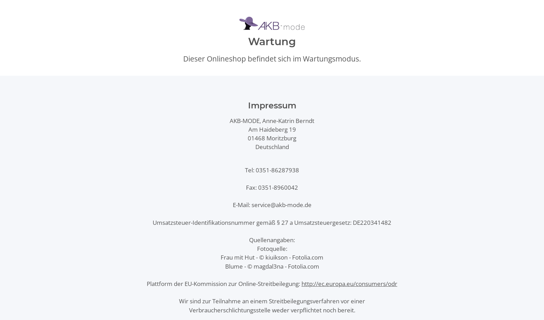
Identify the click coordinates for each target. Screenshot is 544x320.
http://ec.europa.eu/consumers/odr (349, 284)
